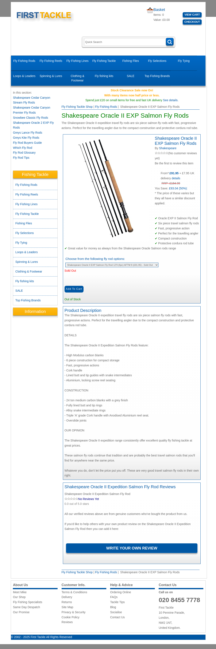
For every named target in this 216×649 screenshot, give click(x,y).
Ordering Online (120, 592)
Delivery (67, 597)
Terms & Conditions (74, 592)
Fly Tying (184, 61)
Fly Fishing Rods (24, 61)
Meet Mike (20, 592)
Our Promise (21, 612)
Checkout (192, 21)
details (176, 178)
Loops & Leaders (24, 76)
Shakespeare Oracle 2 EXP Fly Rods (33, 125)
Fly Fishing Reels (51, 61)
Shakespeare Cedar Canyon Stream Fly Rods (31, 100)
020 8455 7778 (179, 599)
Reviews (67, 622)
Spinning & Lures (51, 76)
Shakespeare (168, 148)
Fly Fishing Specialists (27, 602)
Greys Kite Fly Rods (26, 137)
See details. (170, 100)
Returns (67, 602)
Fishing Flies (130, 61)
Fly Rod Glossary (24, 152)
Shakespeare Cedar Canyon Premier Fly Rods (31, 110)
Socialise (116, 612)
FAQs (113, 597)
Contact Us (117, 617)
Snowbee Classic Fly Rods (30, 117)
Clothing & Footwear (77, 78)
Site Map (67, 607)
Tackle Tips (117, 602)
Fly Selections (157, 61)
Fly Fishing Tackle (104, 61)
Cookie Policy (71, 617)
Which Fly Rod (22, 147)
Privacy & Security (74, 612)
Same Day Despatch (26, 607)
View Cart (192, 14)
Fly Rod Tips (21, 157)
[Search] (128, 42)
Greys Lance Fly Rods (27, 132)
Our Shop (19, 597)
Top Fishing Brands (157, 76)
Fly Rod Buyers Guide (27, 142)
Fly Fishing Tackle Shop (77, 106)
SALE (130, 76)
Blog (113, 607)
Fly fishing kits (104, 76)
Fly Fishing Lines (77, 61)
